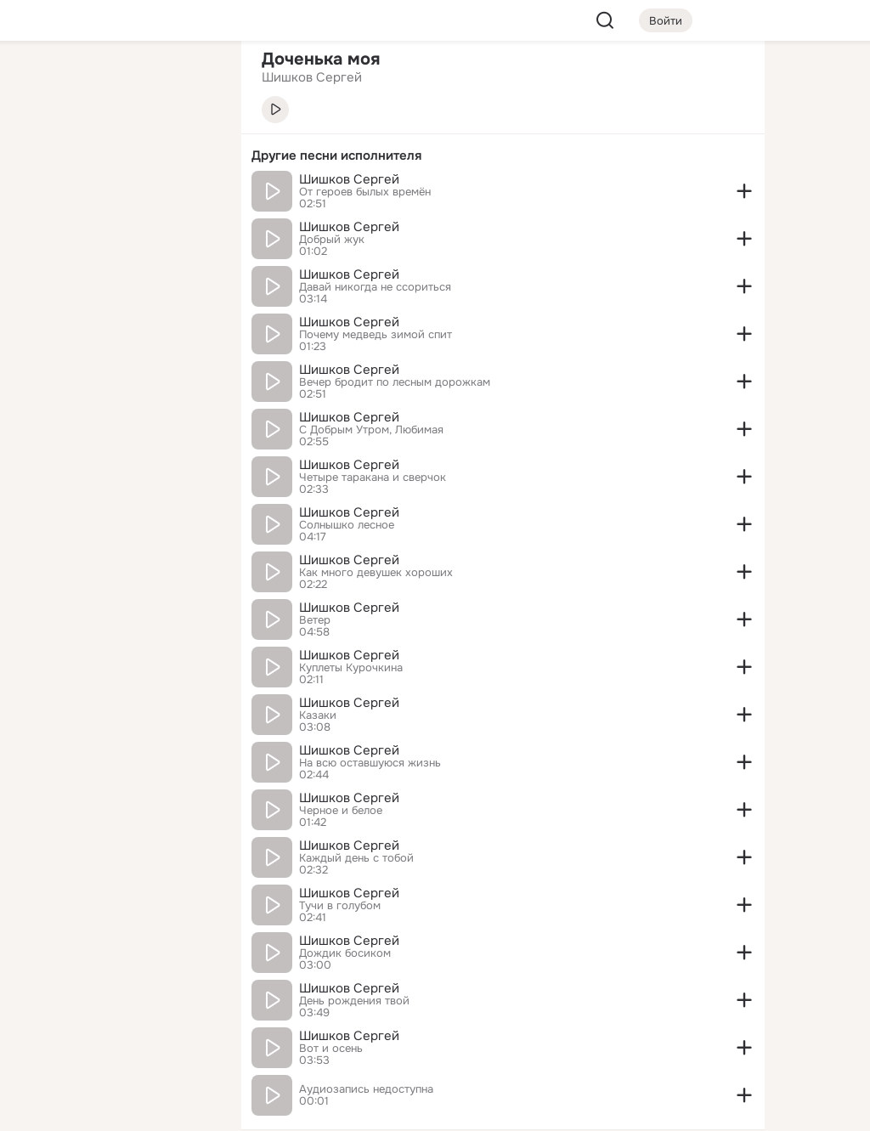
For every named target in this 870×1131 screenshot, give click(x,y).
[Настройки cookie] (115, 1108)
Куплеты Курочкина (351, 668)
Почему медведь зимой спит (375, 335)
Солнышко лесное (346, 525)
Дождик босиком (345, 953)
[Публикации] (40, 156)
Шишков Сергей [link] (312, 77)
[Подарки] (40, 231)
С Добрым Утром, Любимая (371, 430)
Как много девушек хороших (376, 573)
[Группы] (190, 81)
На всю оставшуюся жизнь (370, 763)
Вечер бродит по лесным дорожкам (394, 382)
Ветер (314, 620)
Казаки (317, 715)
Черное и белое (340, 811)
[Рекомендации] (115, 306)
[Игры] (190, 231)
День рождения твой (354, 1001)
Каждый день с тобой (356, 858)
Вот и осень (331, 1049)
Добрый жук (331, 240)
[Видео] (190, 156)
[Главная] (40, 81)
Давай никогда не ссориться (375, 287)
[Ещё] (115, 999)
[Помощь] (40, 306)
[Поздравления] (115, 231)
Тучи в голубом (340, 906)
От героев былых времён (365, 192)
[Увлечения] (115, 81)
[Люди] (115, 156)
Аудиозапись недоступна (366, 1089)
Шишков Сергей (349, 179)
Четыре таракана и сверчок (372, 478)
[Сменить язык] (115, 1036)
